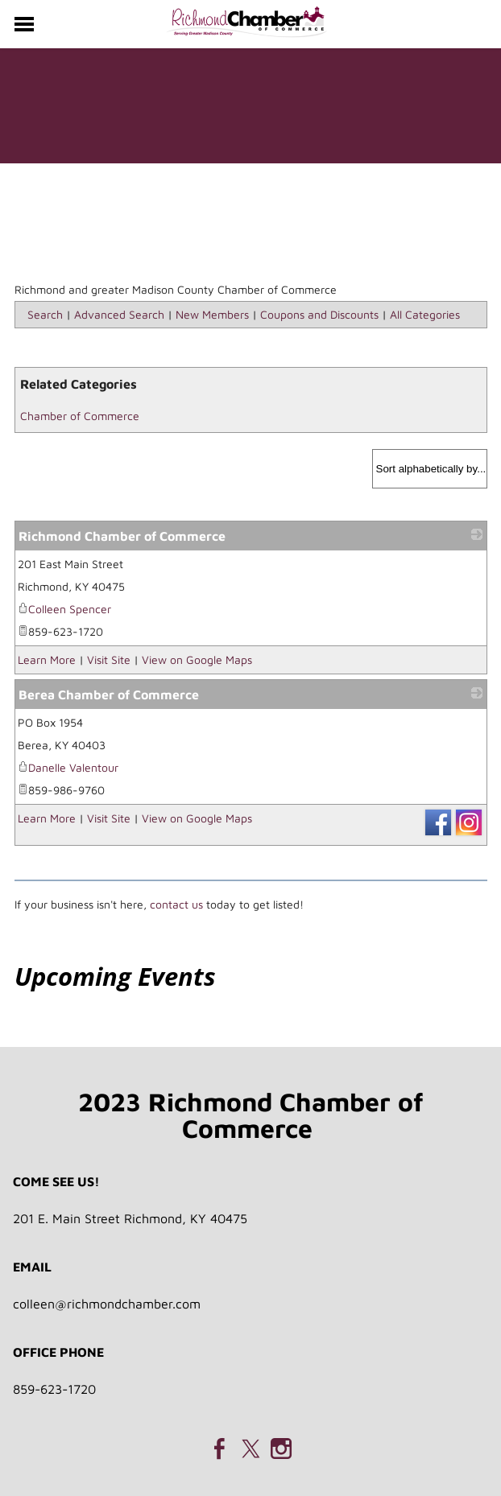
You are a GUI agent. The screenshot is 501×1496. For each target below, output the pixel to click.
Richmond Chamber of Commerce (122, 536)
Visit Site (108, 659)
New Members (212, 314)
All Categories (425, 314)
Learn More (47, 659)
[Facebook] (219, 1448)
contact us (176, 904)
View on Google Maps (197, 659)
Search (45, 314)
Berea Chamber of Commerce (109, 694)
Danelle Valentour (68, 767)
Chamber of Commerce (79, 415)
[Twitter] (250, 1448)
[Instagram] (281, 1448)
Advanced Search (119, 314)
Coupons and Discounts (319, 314)
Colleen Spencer (64, 609)
